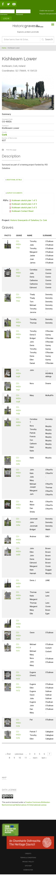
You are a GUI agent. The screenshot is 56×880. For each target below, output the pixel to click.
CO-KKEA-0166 (18, 551)
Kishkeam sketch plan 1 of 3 (24, 200)
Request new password (47, 14)
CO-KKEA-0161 (18, 461)
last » (44, 758)
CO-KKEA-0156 (18, 373)
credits (28, 853)
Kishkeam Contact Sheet (22, 211)
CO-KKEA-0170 (18, 636)
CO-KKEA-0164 (18, 522)
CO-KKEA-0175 (18, 735)
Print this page (11, 150)
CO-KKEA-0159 (18, 410)
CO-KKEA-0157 (18, 386)
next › (35, 758)
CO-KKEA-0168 (18, 595)
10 (20, 758)
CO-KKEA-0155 (18, 334)
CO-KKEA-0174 (18, 723)
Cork (4, 134)
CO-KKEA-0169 (18, 624)
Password (20, 14)
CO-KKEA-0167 (18, 583)
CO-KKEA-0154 (18, 322)
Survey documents (14, 193)
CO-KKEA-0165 (18, 539)
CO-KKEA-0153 (18, 298)
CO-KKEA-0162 (18, 473)
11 (26, 758)
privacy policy (28, 861)
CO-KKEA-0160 (18, 422)
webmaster (28, 870)
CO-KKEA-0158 (18, 398)
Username (4, 14)
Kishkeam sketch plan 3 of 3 (24, 207)
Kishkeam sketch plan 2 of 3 (24, 204)
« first (8, 754)
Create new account (46, 11)
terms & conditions (28, 857)
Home (4, 48)
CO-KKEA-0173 (18, 687)
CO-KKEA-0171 (18, 647)
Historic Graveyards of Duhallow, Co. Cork (28, 220)
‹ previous (18, 754)
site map (28, 866)
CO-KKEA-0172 (18, 675)
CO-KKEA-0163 (18, 505)
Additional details (14, 180)
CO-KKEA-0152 (18, 273)
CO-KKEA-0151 (18, 244)
